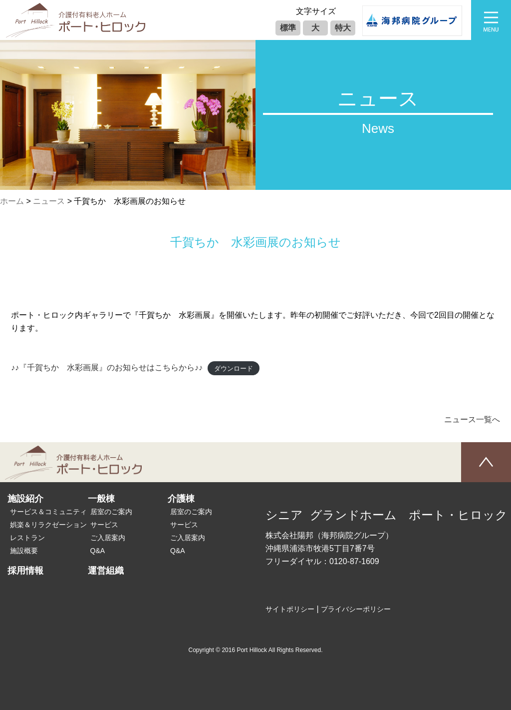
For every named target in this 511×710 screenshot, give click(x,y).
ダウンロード (233, 368)
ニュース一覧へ (472, 419)
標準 (288, 27)
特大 (343, 27)
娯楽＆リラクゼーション (48, 525)
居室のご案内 (111, 512)
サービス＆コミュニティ (48, 512)
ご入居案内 (107, 538)
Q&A (97, 551)
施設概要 (24, 551)
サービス (104, 525)
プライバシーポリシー (356, 609)
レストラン (27, 538)
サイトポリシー (289, 609)
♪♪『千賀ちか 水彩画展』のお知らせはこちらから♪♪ (107, 367)
